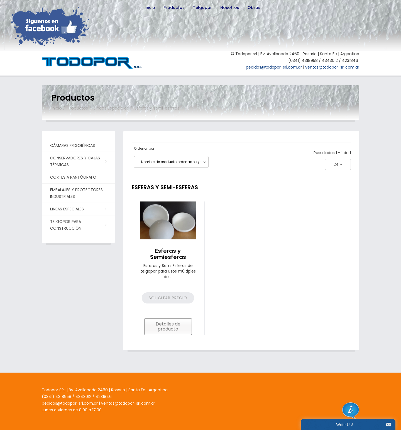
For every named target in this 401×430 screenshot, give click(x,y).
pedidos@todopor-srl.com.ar (274, 67)
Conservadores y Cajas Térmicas (78, 161)
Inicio (150, 7)
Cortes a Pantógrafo (73, 177)
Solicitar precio (168, 298)
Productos (174, 7)
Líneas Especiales (111, 108)
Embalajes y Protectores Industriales (76, 193)
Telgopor (202, 7)
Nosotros (229, 7)
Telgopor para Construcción (78, 225)
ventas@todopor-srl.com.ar (332, 67)
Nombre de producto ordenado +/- (171, 161)
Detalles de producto (168, 326)
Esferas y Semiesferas (168, 254)
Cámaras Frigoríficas (72, 145)
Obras (254, 7)
